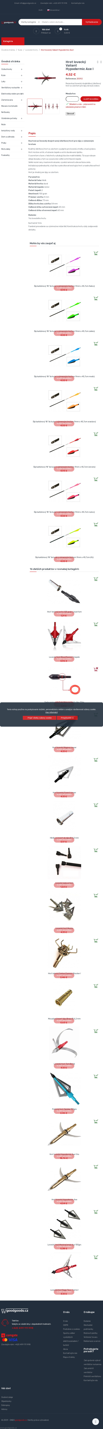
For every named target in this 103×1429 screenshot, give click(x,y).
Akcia (65, 1349)
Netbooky (5, 112)
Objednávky (6, 1401)
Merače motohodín (9, 106)
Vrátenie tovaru (90, 1337)
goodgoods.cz (21, 1420)
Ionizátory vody (8, 131)
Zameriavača (7, 100)
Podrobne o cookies (71, 1329)
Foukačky (5, 155)
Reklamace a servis (92, 1341)
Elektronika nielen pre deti (12, 94)
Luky (3, 81)
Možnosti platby (91, 1333)
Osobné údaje (7, 1397)
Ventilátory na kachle (10, 88)
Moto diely (5, 149)
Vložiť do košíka (90, 99)
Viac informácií (51, 712)
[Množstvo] (72, 99)
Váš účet (6, 1388)
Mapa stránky (69, 1357)
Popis (32, 133)
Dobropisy (5, 1405)
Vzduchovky (6, 69)
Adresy (4, 1409)
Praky (3, 143)
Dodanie (87, 1321)
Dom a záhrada (7, 137)
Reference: (71, 79)
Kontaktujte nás (77, 3)
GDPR (65, 1325)
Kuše (3, 75)
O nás (65, 1321)
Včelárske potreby (9, 118)
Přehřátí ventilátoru (92, 1376)
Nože (3, 124)
